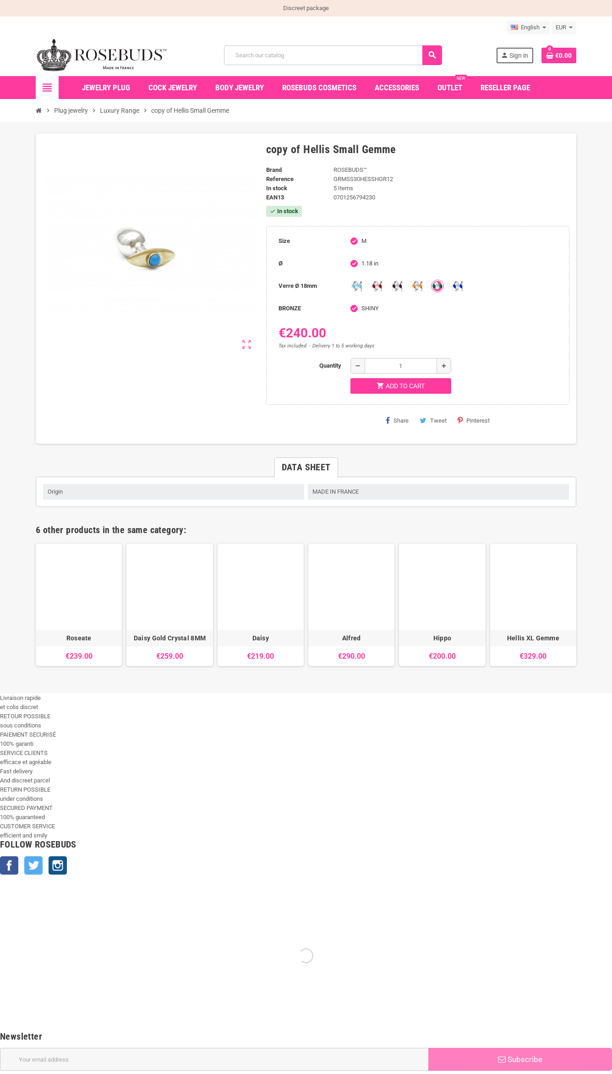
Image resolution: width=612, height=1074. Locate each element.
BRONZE (290, 308)
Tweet (433, 420)
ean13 (275, 197)
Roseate (79, 638)
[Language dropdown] (528, 27)
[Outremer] (457, 286)
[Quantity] (401, 365)
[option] (78, 605)
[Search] (333, 55)
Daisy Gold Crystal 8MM (170, 638)
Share (397, 420)
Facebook (9, 865)
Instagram (58, 865)
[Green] (437, 286)
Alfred (351, 638)
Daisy (260, 638)
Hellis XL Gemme (533, 638)
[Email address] (214, 1059)
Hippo (442, 638)
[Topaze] (417, 286)
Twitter (33, 865)
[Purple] (397, 286)
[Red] (377, 286)
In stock (276, 188)
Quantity (330, 365)
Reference (280, 179)
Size (284, 240)
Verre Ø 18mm (298, 285)
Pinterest (474, 420)
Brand (274, 169)
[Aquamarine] (356, 286)
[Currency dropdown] (564, 27)
